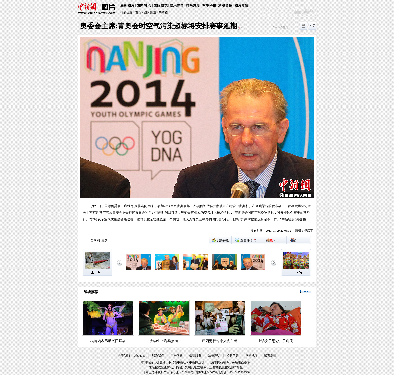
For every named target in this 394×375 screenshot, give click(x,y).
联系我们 (158, 355)
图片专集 (241, 5)
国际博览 (161, 5)
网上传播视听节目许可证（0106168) (169, 372)
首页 (138, 12)
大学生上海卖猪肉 (164, 341)
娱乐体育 (177, 5)
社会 (147, 5)
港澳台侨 (225, 5)
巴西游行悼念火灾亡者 (219, 341)
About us (139, 355)
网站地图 (251, 355)
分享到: (96, 240)
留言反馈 (270, 355)
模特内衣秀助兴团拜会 (108, 341)
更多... (105, 240)
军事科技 (209, 5)
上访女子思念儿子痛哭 (275, 341)
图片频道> (151, 12)
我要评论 (223, 240)
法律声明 (214, 355)
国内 (139, 5)
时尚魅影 (193, 5)
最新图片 (127, 5)
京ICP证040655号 (207, 372)
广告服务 (177, 355)
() (272, 240)
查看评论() (248, 240)
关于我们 (124, 355)
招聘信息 (233, 355)
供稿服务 (195, 355)
